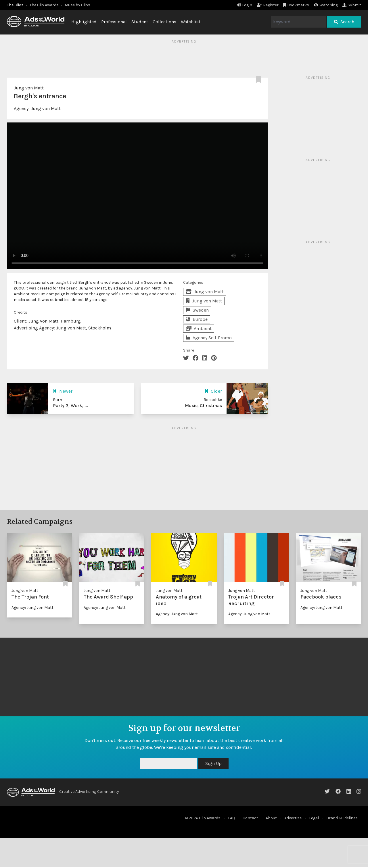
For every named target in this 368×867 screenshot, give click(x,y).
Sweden (197, 310)
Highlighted (84, 21)
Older (213, 391)
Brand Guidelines (342, 818)
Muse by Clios (77, 5)
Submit (351, 5)
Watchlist (190, 21)
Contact (250, 818)
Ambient (199, 328)
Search (344, 21)
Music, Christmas (203, 405)
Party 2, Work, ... (70, 405)
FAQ (231, 818)
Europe (197, 319)
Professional (114, 21)
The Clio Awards (44, 5)
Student (139, 21)
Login (244, 5)
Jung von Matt (29, 88)
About (271, 818)
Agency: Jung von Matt (32, 607)
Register (268, 5)
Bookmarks (296, 5)
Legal (314, 818)
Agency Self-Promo (209, 337)
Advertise (293, 818)
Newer (62, 391)
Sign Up (213, 763)
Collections (164, 21)
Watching (326, 5)
